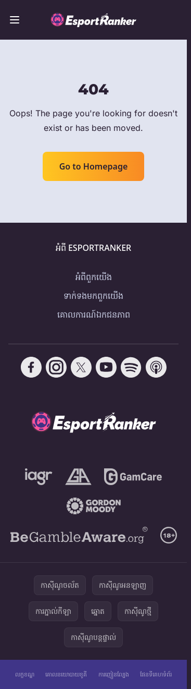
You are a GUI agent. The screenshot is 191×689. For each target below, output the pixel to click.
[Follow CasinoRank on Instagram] (56, 367)
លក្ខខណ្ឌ (24, 674)
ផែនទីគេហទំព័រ (156, 674)
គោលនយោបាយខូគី (66, 674)
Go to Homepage (93, 166)
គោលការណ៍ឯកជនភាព (93, 314)
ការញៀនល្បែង (113, 674)
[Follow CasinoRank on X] (81, 367)
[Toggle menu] (14, 19)
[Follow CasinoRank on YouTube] (106, 367)
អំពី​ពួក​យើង (93, 277)
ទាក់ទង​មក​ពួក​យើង (93, 295)
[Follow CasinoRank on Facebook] (31, 367)
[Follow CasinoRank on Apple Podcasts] (156, 367)
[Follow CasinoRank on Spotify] (131, 367)
